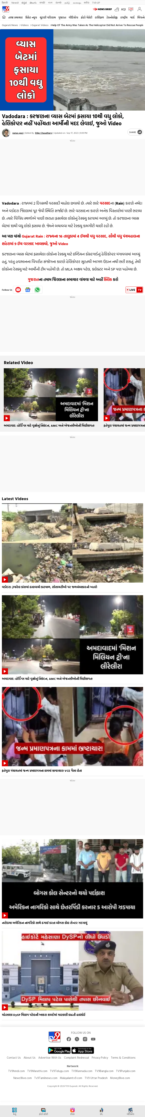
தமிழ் (67, 2)
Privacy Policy (100, 1057)
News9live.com (22, 1078)
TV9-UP (96, 2)
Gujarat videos (40, 25)
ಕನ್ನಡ (24, 2)
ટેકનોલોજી (112, 17)
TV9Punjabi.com (125, 1071)
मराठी (42, 2)
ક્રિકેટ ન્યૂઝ (31, 17)
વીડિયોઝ (73, 17)
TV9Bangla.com (104, 1071)
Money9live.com (120, 1078)
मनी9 (86, 2)
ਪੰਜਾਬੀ (59, 2)
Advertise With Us (49, 1057)
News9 (15, 2)
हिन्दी (5, 2)
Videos (25, 25)
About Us (29, 1057)
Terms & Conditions (123, 1057)
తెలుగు (33, 2)
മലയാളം (77, 2)
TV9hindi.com (16, 1071)
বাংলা (50, 2)
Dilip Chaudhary (43, 132)
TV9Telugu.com (59, 1071)
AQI (123, 9)
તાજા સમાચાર (15, 17)
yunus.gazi (17, 132)
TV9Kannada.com (81, 1071)
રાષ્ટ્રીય (123, 17)
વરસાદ (105, 203)
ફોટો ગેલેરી (86, 17)
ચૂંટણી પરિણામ (48, 17)
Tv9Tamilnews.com (45, 1078)
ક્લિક (107, 279)
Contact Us (14, 1057)
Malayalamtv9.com (71, 1078)
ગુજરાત (62, 17)
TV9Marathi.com (37, 1071)
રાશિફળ (99, 17)
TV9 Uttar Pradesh (96, 1078)
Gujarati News (10, 25)
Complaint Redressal (76, 1057)
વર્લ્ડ (132, 17)
